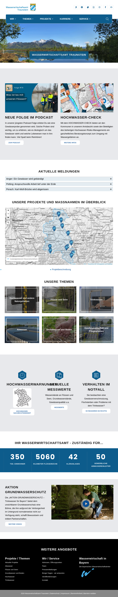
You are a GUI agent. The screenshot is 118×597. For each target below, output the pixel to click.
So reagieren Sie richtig (96, 411)
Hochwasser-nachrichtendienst (22, 412)
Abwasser (9, 566)
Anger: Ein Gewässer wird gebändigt (25, 179)
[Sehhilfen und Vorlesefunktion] (82, 7)
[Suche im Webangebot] (107, 19)
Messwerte (59, 407)
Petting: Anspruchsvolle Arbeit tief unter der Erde (31, 184)
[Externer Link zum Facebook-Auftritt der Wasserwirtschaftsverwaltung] (105, 7)
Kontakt (45, 580)
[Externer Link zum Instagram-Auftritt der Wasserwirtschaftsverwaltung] (99, 7)
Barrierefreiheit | (77, 593)
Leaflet (74, 264)
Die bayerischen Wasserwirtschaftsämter (94, 567)
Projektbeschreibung (61, 269)
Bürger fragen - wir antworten (53, 573)
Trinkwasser (9, 580)
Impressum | (65, 593)
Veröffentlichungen (49, 577)
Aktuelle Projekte (11, 562)
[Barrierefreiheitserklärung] (76, 7)
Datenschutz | (55, 593)
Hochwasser (10, 577)
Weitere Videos (15, 524)
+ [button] (8, 210)
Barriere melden (90, 593)
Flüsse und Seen (11, 569)
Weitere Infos (70, 143)
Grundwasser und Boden (14, 573)
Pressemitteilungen (49, 569)
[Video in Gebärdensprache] (88, 7)
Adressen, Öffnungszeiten (52, 562)
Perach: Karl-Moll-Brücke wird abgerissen (27, 189)
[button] (8, 217)
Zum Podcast (14, 143)
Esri (85, 264)
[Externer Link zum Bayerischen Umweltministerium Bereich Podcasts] (111, 7)
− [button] (8, 214)
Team (44, 566)
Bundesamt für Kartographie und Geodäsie (100, 264)
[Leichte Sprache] (93, 7)
